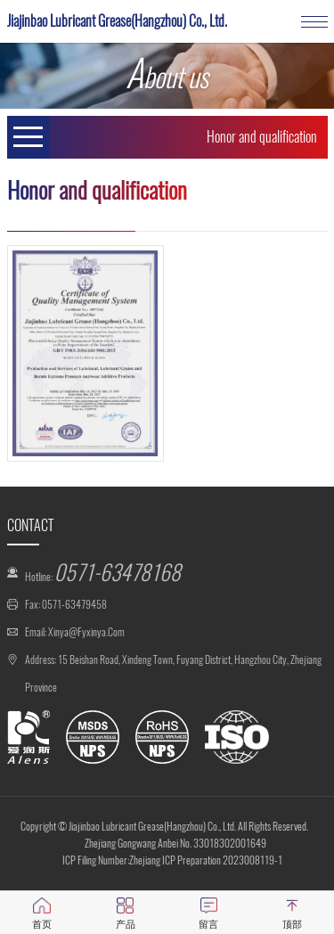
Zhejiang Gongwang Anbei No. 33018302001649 (175, 843)
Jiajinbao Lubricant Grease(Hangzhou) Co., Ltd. (117, 21)
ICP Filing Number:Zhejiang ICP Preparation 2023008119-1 (172, 860)
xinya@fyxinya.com (86, 632)
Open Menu (28, 137)
